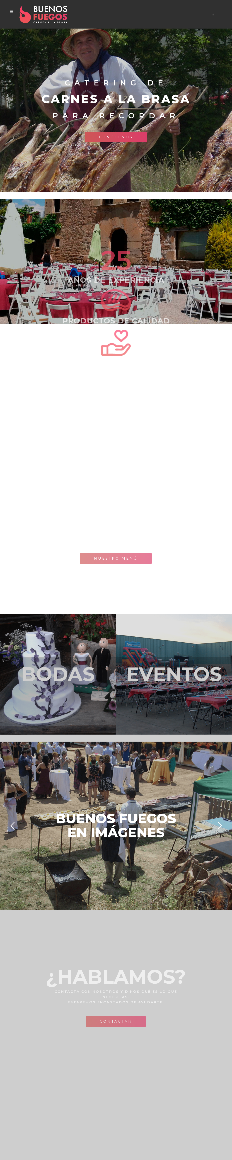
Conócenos (116, 137)
